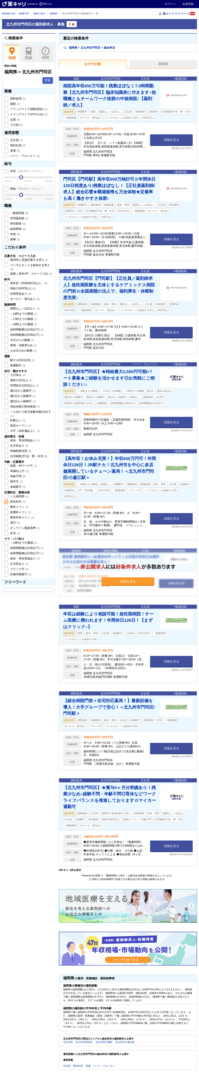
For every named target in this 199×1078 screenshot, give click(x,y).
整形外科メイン (21, 517)
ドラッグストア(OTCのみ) (28, 114)
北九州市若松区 (84, 1042)
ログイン (170, 3)
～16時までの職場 (23, 313)
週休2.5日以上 (20, 380)
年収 (26, 171)
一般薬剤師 (18, 213)
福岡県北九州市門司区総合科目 (89, 47)
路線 (28, 53)
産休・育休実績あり (24, 440)
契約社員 (17, 145)
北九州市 (68, 1042)
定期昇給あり (20, 293)
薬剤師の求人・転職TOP (15, 13)
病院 (14, 103)
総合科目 (17, 501)
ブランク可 (18, 569)
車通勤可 (17, 365)
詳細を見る (171, 139)
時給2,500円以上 (22, 288)
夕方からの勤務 (21, 340)
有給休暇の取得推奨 (24, 406)
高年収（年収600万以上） (28, 283)
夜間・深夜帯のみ (23, 345)
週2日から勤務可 (22, 396)
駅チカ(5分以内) (22, 360)
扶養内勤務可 (20, 574)
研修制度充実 (20, 450)
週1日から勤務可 (22, 390)
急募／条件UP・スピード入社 (30, 273)
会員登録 (188, 3)
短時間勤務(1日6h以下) (26, 334)
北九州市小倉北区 (125, 1042)
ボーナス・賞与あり (24, 299)
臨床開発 (17, 228)
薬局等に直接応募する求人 (28, 259)
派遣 (14, 150)
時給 (26, 188)
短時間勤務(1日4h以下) (26, 329)
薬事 (14, 239)
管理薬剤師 (18, 218)
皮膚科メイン (20, 512)
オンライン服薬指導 (24, 527)
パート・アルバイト (24, 155)
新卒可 (16, 481)
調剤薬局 (17, 98)
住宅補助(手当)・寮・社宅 (28, 456)
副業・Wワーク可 (23, 465)
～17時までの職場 (23, 319)
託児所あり (18, 445)
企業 (14, 119)
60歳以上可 (19, 471)
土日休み (17, 374)
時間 (45, 53)
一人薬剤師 (18, 496)
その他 (16, 124)
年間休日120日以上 (24, 385)
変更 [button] (48, 80)
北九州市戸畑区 (103, 1042)
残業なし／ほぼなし (24, 308)
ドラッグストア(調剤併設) (28, 109)
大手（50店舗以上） (24, 430)
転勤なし (17, 420)
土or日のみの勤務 (23, 350)
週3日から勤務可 (22, 401)
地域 (11, 53)
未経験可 (17, 486)
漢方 (14, 522)
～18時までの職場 (23, 324)
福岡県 (53, 13)
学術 (14, 234)
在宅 (14, 533)
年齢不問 (17, 476)
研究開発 (17, 223)
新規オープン (20, 425)
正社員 (16, 140)
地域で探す (39, 13)
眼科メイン (18, 506)
